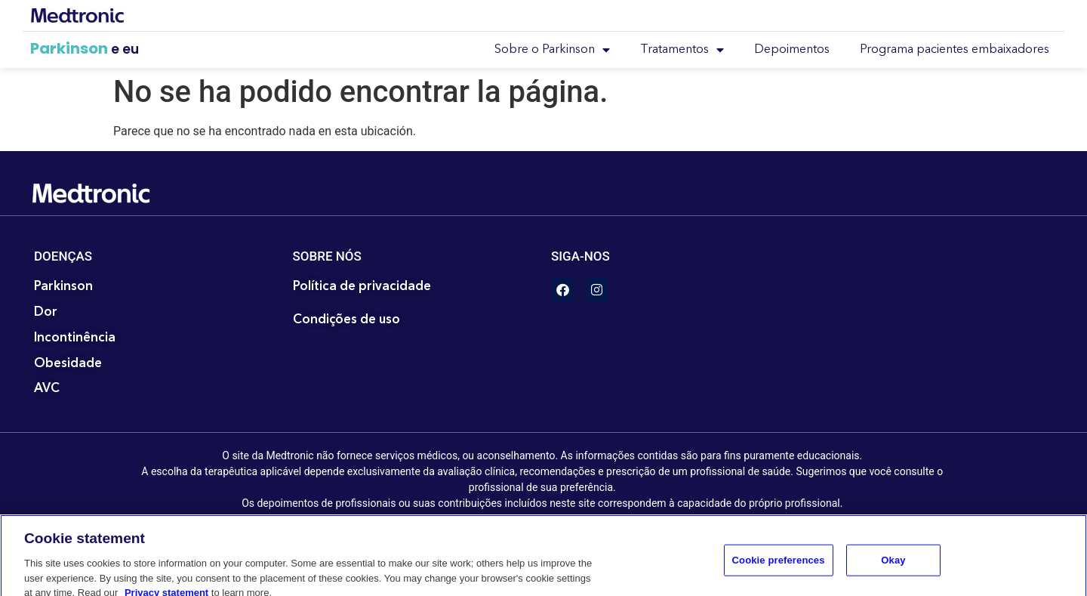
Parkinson (69, 48)
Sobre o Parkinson (552, 49)
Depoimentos (792, 50)
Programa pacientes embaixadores (954, 50)
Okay (893, 570)
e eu (125, 49)
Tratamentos (682, 49)
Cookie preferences (778, 570)
